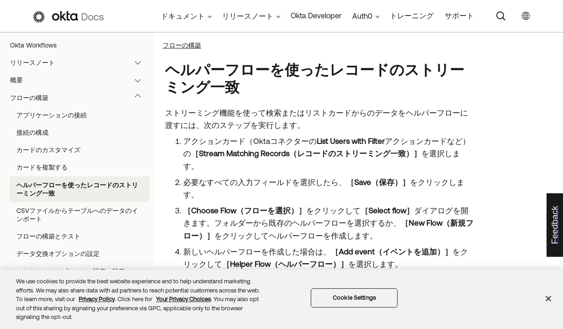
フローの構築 (79, 97)
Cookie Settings (354, 297)
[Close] (548, 299)
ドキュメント (183, 16)
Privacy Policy (97, 299)
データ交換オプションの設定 (58, 253)
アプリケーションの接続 (51, 115)
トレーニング (412, 15)
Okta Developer (316, 15)
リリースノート (79, 62)
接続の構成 (32, 132)
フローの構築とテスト (48, 236)
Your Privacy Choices (183, 299)
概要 (79, 80)
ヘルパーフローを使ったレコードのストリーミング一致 (77, 189)
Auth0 (362, 16)
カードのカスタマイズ (48, 150)
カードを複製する (42, 167)
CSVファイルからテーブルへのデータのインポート (77, 215)
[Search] (501, 16)
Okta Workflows (33, 45)
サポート (459, 15)
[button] (139, 62)
